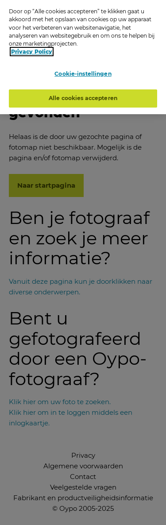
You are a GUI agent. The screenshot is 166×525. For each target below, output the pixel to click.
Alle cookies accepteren (83, 96)
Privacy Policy (31, 50)
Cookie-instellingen (82, 72)
